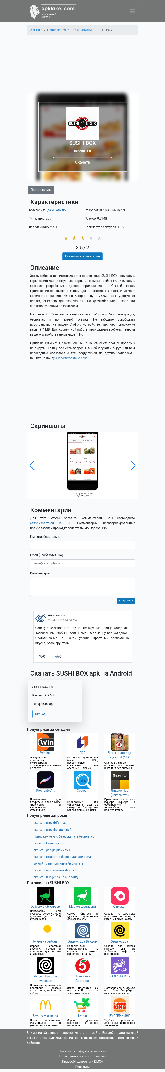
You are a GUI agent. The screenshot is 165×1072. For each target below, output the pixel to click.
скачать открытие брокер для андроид (62, 857)
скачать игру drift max (50, 823)
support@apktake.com (71, 358)
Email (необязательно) (46, 555)
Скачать (82, 162)
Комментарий (40, 573)
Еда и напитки (56, 210)
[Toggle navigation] (132, 11)
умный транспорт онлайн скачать (58, 863)
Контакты (82, 1067)
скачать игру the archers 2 (52, 830)
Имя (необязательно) (46, 537)
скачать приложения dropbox (55, 870)
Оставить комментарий (82, 256)
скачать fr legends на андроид (56, 877)
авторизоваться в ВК (50, 523)
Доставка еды (41, 190)
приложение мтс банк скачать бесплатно (64, 836)
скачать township (46, 843)
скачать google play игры (52, 850)
